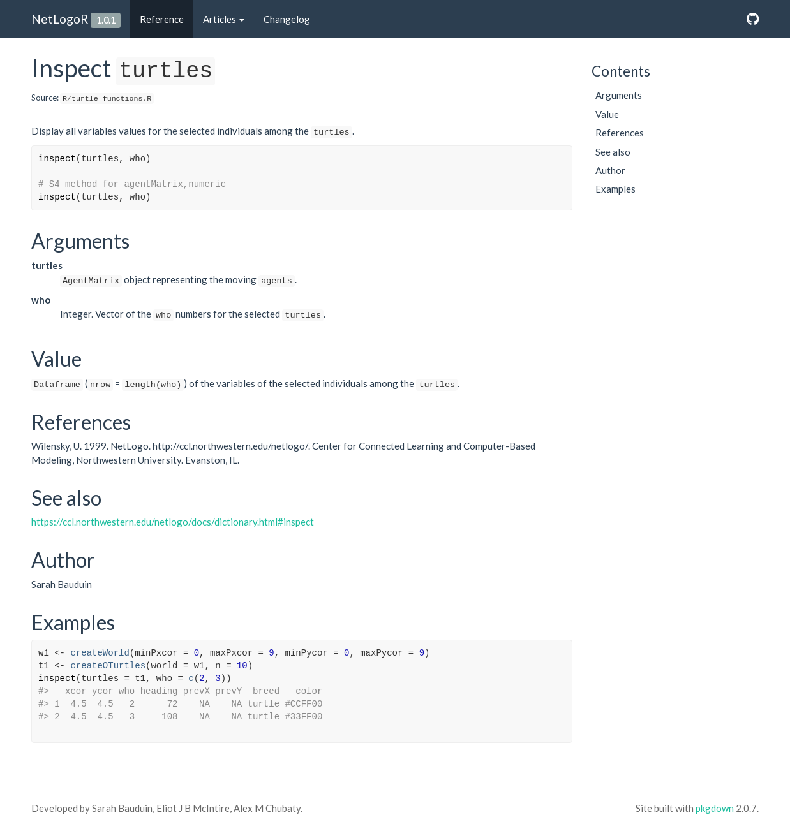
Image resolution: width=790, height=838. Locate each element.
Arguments (618, 95)
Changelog (287, 19)
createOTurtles (107, 666)
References (619, 132)
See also (612, 152)
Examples (615, 189)
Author (610, 170)
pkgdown (715, 808)
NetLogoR (59, 18)
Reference (162, 19)
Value (607, 114)
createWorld (99, 653)
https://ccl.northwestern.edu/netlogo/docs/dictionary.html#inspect (172, 521)
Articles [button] (223, 19)
